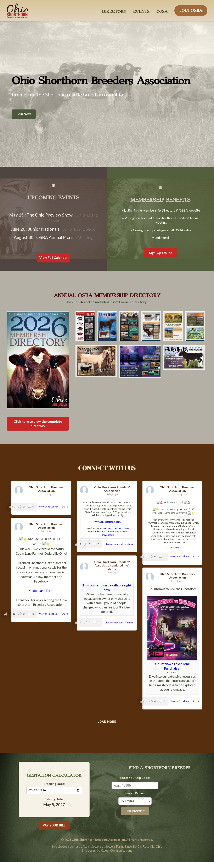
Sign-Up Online (160, 253)
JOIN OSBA (191, 9)
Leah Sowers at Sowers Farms (104, 846)
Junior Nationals (44, 229)
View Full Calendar (53, 257)
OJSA (162, 10)
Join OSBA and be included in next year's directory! (107, 302)
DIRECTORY (114, 10)
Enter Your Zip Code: (135, 777)
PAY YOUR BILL (54, 825)
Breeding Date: (54, 783)
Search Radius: (135, 793)
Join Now (24, 114)
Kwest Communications (116, 850)
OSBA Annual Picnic (55, 237)
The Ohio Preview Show (50, 214)
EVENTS (141, 10)
